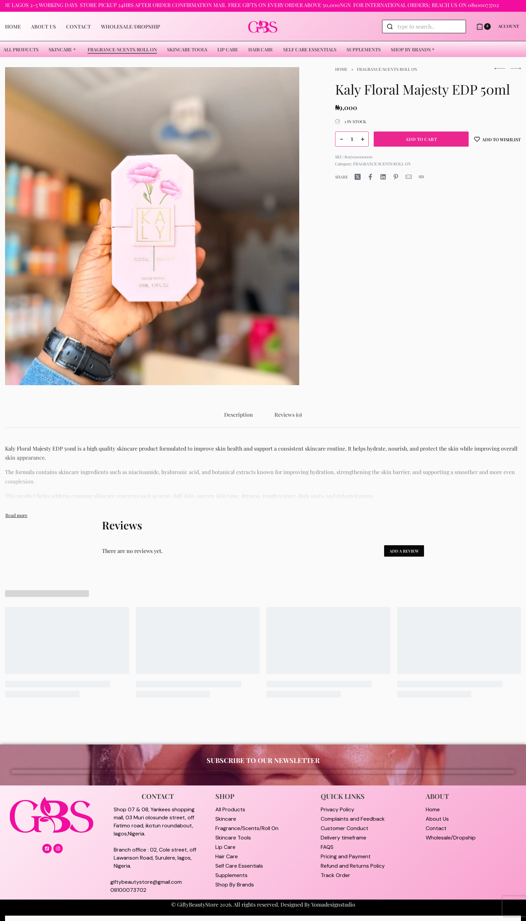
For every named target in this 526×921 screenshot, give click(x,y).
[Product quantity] (352, 139)
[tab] (238, 414)
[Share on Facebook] (370, 177)
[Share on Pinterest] (396, 177)
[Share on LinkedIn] (383, 177)
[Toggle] (16, 515)
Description (238, 414)
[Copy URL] (421, 177)
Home (341, 69)
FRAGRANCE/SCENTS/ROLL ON (387, 69)
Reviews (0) (288, 414)
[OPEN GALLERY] (152, 226)
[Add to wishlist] (497, 139)
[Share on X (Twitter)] (358, 177)
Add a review (404, 551)
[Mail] (409, 177)
